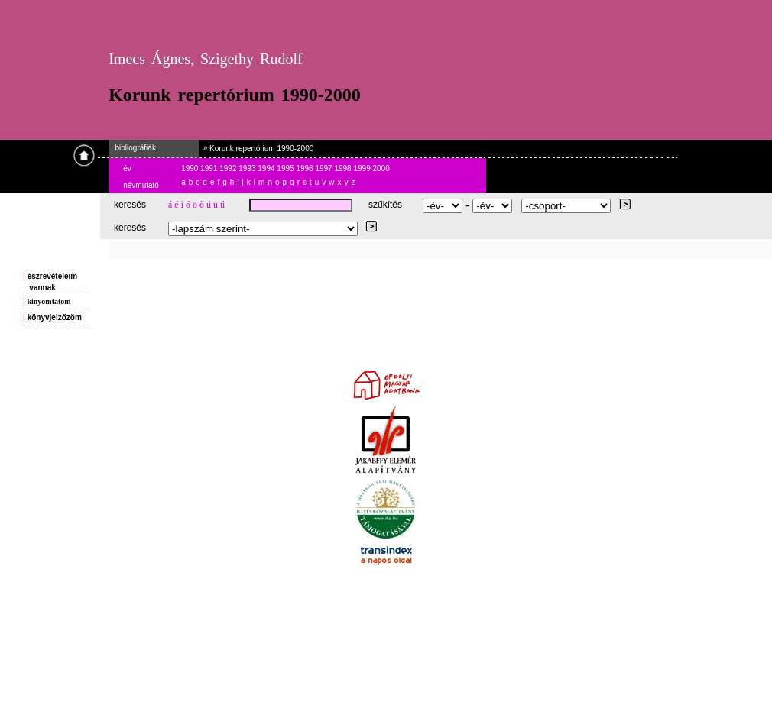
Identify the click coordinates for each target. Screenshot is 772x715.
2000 (381, 168)
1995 (286, 168)
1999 (362, 168)
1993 (248, 168)
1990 (190, 168)
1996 (305, 168)
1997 (324, 168)
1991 (209, 168)
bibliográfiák (132, 148)
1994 (267, 168)
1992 (228, 168)
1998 (343, 168)
